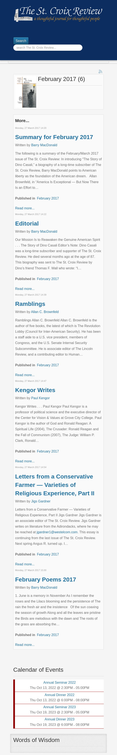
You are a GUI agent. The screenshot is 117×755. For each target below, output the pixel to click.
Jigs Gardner (41, 501)
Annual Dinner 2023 (59, 719)
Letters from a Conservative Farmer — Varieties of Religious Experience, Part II (54, 485)
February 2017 (48, 198)
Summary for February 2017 (54, 137)
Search (21, 41)
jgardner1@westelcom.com (57, 532)
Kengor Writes (35, 390)
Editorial (27, 223)
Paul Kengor (40, 398)
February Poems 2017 (45, 579)
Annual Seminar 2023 (59, 707)
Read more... (25, 208)
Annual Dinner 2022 (59, 695)
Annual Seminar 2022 (59, 682)
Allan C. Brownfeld (45, 312)
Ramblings (30, 304)
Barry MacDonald (44, 145)
